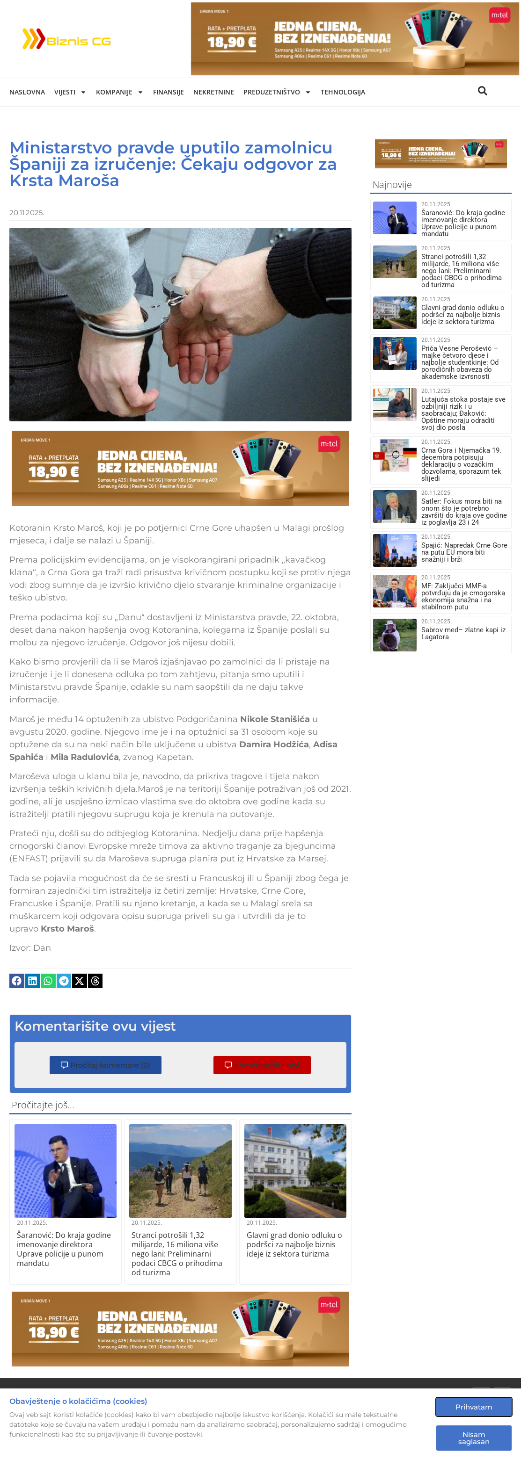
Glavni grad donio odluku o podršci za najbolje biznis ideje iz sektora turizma (294, 1244)
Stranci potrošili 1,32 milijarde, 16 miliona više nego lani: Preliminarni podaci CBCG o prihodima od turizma (177, 1254)
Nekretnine (213, 91)
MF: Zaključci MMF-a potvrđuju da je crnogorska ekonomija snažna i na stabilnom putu (463, 596)
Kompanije (120, 92)
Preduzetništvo (277, 92)
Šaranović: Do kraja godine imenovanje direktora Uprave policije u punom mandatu (64, 1249)
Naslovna (27, 91)
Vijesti (70, 92)
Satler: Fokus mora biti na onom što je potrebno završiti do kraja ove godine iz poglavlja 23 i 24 (464, 512)
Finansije (168, 91)
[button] (16, 981)
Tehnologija (343, 91)
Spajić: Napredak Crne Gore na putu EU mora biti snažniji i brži (464, 552)
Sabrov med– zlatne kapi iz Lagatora (463, 633)
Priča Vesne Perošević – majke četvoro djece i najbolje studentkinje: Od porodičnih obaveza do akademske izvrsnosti (460, 362)
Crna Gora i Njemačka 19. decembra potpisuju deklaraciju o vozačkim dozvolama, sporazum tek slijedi (461, 464)
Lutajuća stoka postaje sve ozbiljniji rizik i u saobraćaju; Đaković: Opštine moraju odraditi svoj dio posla (463, 413)
